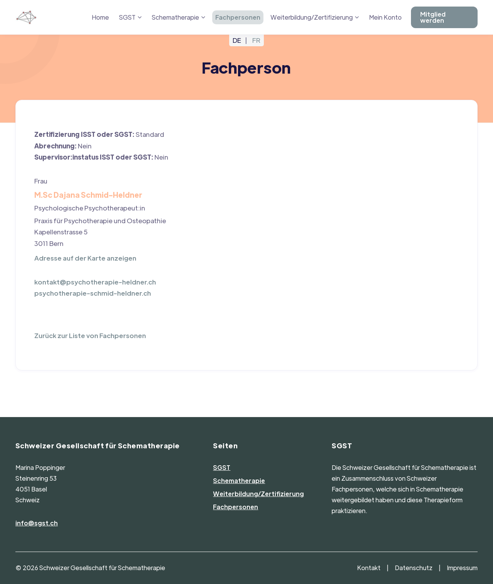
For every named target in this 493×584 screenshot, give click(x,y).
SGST (127, 17)
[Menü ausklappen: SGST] (139, 17)
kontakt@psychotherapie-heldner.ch (95, 282)
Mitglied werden (433, 17)
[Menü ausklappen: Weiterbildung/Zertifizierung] (357, 17)
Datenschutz (414, 568)
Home (100, 17)
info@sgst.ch (36, 523)
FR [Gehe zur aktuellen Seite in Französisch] (256, 40)
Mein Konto (385, 17)
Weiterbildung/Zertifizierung (311, 17)
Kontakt (369, 568)
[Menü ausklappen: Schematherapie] (203, 17)
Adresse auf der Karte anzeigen (85, 258)
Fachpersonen (237, 17)
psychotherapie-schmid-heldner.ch (92, 293)
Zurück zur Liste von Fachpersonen (90, 335)
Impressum (462, 568)
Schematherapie (175, 17)
